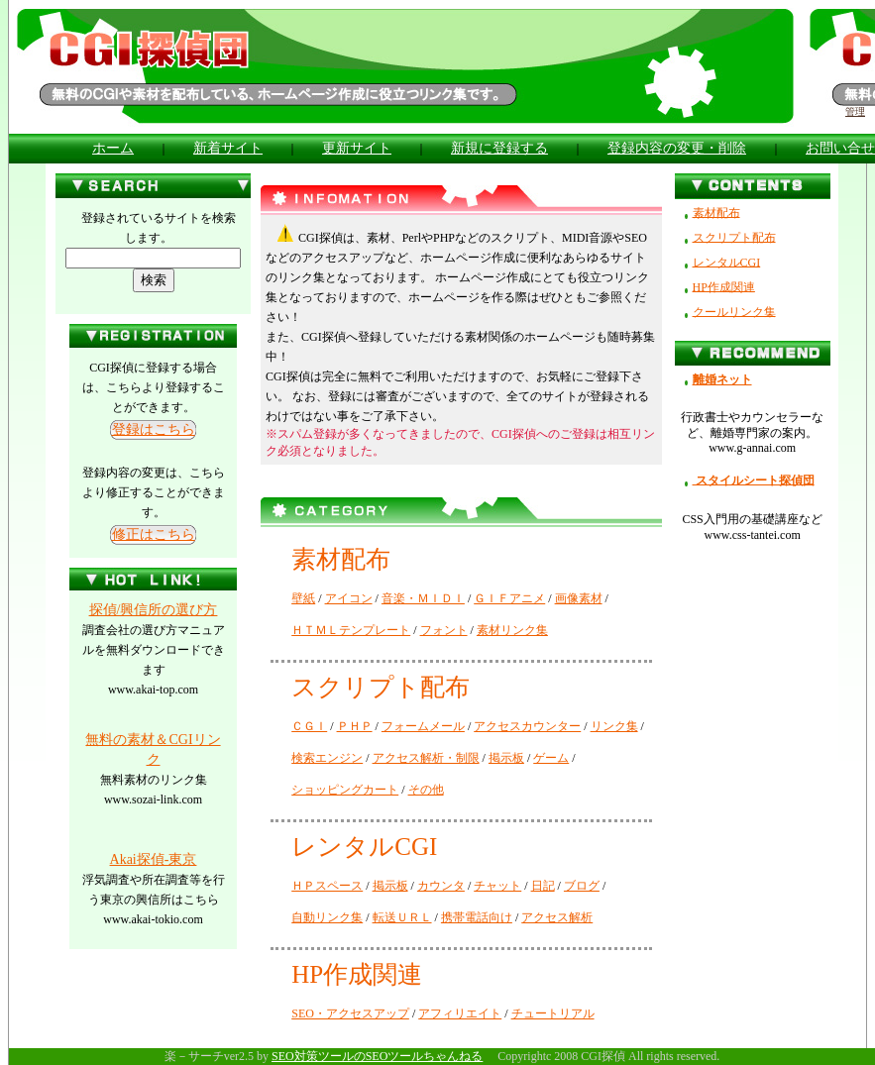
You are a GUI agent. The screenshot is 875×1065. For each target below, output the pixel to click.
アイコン (349, 598)
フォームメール (423, 726)
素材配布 (716, 212)
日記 (543, 886)
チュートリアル (553, 1013)
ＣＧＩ (309, 726)
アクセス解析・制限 (426, 758)
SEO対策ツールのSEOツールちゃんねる (377, 1056)
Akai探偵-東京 (153, 859)
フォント (444, 630)
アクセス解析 (557, 917)
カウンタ (441, 886)
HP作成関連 (724, 286)
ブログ (582, 886)
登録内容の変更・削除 (676, 148)
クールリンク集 (734, 311)
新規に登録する (499, 148)
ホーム (113, 148)
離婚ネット (718, 379)
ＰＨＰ (355, 726)
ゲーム (551, 758)
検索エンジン (327, 758)
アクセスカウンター (527, 726)
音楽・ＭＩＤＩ (423, 598)
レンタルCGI (727, 261)
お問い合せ (840, 148)
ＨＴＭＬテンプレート (350, 630)
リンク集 (614, 726)
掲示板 (506, 758)
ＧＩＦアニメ (509, 598)
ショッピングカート (344, 790)
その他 (426, 790)
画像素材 (578, 598)
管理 (855, 111)
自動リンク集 (327, 917)
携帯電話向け (476, 917)
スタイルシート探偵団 (754, 479)
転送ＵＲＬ (402, 917)
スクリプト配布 (734, 237)
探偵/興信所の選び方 (153, 609)
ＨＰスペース (327, 886)
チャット (497, 886)
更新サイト (356, 148)
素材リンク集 (512, 630)
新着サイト (228, 148)
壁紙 (303, 598)
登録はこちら (153, 429)
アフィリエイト (459, 1013)
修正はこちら (153, 534)
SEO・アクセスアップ (350, 1013)
